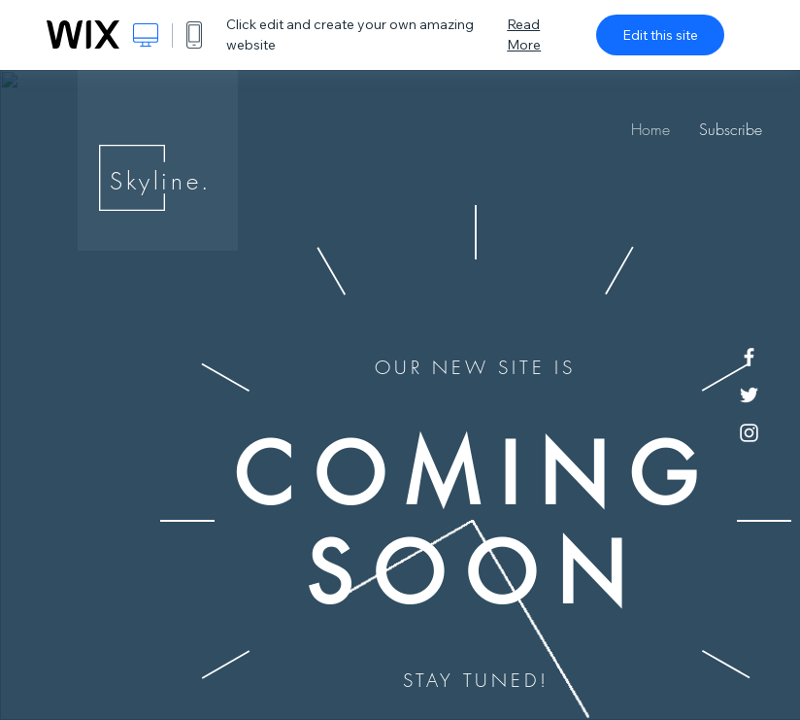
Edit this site (660, 35)
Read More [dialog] (524, 34)
